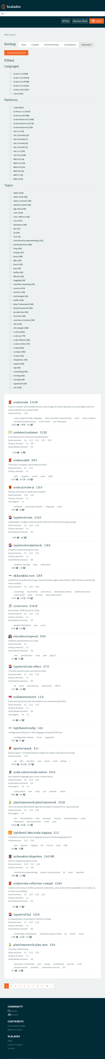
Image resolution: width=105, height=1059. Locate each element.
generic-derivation (22, 625)
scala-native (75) (20, 343)
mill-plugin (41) (19, 296)
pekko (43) (17, 300)
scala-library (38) (20, 339)
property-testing (22, 564)
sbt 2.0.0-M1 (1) (19, 147)
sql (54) (15, 367)
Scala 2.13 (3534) (19, 77)
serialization (59, 964)
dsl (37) (15, 228)
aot (44, 791)
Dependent (86, 44)
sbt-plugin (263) (19, 327)
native (62, 791)
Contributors (70, 44)
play (38, 818)
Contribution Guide (16, 1025)
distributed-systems (63, 591)
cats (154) (16, 212)
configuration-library (24, 737)
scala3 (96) (17, 347)
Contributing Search (16, 52)
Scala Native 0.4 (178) (22, 123)
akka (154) (16, 192)
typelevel (80, 872)
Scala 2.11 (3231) (19, 85)
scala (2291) (17, 332)
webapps (47, 818)
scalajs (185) (17, 351)
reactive (39, 594)
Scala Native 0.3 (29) (21, 127)
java (40, 761)
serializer (35, 967)
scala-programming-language (28, 418)
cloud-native (32, 591)
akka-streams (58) (20, 200)
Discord (13, 1014)
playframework (71, 818)
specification (27, 655)
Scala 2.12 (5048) (19, 81)
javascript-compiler (34, 506)
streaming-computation (25, 933)
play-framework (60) (22, 304)
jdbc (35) (16, 260)
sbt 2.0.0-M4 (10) (19, 135)
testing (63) (17, 375)
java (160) (16, 256)
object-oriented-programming (58, 418)
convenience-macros (51, 967)
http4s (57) (17, 252)
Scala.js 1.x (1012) (20, 111)
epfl (16, 476)
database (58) (18, 224)
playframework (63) (21, 308)
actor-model (19, 594)
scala (77, 418)
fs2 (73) (15, 236)
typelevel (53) (18, 383)
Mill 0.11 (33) (17, 163)
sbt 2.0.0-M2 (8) (19, 143)
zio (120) (16, 387)
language (50, 506)
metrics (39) (17, 292)
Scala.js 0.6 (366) (19, 115)
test (16, 655)
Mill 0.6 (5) (16, 179)
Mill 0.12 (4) (17, 159)
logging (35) (17, 280)
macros (49, 845)
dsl (64, 967)
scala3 (35, 476)
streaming (19, 591)
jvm (16, 818)
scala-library (44, 421)
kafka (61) (16, 272)
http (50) (16, 248)
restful (47, 821)
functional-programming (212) (26, 240)
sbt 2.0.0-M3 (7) (19, 139)
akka (30, 594)
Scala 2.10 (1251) (19, 89)
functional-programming (25, 421)
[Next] (52, 985)
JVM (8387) (17, 107)
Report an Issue (15, 1029)
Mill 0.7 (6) (16, 175)
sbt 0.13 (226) (18, 155)
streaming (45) (19, 371)
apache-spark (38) (20, 204)
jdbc (22, 761)
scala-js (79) (17, 335)
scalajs (47, 964)
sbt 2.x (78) (17, 131)
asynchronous (33, 685)
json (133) (16, 264)
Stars (23, 44)
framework (19, 821)
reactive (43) (18, 316)
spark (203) (17, 363)
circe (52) (16, 220)
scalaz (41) (17, 355)
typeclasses (47, 685)
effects (58, 685)
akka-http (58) (18, 196)
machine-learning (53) (22, 284)
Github (12, 1011)
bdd (45, 655)
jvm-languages (59, 421)
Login (96, 21)
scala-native (20, 791)
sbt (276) (16, 324)
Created (35, 44)
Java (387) (16, 93)
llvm (30, 791)
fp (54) (15, 232)
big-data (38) (18, 208)
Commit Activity (51, 44)
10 (47, 986)
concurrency (46, 591)
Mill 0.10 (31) (17, 167)
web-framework (34, 821)
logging (34, 845)
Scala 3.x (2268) (19, 73)
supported (49, 737)
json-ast (70, 964)
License (11, 1048)
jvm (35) (15, 268)
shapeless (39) (18, 359)
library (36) (17, 276)
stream (73, 933)
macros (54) (17, 288)
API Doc (65, 21)
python (63, 761)
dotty (50, 476)
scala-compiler (88, 418)
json (36, 625)
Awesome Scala (80, 21)
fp (15, 685)
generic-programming (50, 872)
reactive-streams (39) (22, 320)
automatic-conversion (24, 964)
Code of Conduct (15, 1044)
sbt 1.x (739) (17, 151)
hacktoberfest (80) (21, 244)
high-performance (54, 594)
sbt (42, 845)
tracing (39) (17, 379)
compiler (25, 476)
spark (47, 761)
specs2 (53, 655)
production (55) (19, 312)
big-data (31, 761)
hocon (39, 737)
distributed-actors (82, 591)
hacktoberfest (26, 818)
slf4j (65, 845)
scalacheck (45, 564)
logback (24, 845)
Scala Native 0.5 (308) (22, 119)
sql (15, 761)
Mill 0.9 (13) (17, 171)
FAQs (10, 1040)
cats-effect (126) (20, 216)
